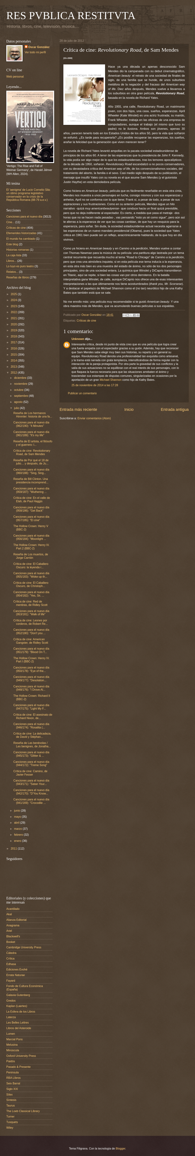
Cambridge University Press (23, 947)
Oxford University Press (21, 1055)
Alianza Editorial (16, 919)
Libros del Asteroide (18, 1028)
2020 (14, 324)
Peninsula (12, 1072)
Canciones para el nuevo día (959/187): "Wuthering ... (31, 490)
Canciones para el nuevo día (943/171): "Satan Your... (31, 782)
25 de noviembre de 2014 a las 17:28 (95, 385)
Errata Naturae (15, 975)
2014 (14, 360)
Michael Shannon (111, 379)
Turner (10, 1116)
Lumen (10, 1033)
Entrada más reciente (78, 409)
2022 (14, 312)
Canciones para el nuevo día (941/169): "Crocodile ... (31, 801)
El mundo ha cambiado (20, 238)
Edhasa (11, 964)
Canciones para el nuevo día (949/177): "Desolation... (31, 678)
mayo (18, 816)
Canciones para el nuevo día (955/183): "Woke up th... (31, 575)
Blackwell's (13, 936)
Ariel (9, 930)
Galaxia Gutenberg (18, 995)
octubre (19, 389)
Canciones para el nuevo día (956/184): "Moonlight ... (31, 537)
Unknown (78, 338)
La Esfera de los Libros (20, 1011)
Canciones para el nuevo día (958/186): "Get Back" (31, 509)
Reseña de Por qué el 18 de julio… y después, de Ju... (31, 462)
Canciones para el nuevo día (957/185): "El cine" (31, 518)
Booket (10, 941)
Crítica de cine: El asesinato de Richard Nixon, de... (32, 716)
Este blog (12, 244)
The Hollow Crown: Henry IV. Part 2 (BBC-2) (31, 546)
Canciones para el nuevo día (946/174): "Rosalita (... (31, 725)
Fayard (10, 980)
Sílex (9, 1094)
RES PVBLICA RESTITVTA (70, 15)
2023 (14, 306)
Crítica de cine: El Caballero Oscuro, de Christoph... (30, 584)
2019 (14, 330)
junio (17, 810)
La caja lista (13, 255)
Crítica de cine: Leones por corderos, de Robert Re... (30, 622)
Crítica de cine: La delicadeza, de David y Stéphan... (32, 735)
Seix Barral (13, 1083)
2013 (14, 366)
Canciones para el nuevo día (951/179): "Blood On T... (31, 650)
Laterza (11, 1017)
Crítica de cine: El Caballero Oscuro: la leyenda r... (30, 565)
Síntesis (11, 1099)
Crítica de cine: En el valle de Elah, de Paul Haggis (31, 499)
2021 (14, 318)
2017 (14, 342)
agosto (18, 401)
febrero (19, 834)
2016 (14, 348)
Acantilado (13, 908)
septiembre (21, 395)
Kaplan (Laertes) (16, 1006)
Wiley (9, 1127)
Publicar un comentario (82, 393)
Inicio (129, 409)
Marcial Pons (14, 1039)
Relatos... (12, 271)
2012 (14, 372)
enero (18, 840)
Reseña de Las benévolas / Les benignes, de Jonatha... (32, 744)
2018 (14, 336)
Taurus (10, 1105)
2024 (14, 300)
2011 (14, 848)
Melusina (12, 1044)
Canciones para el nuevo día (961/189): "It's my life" (31, 433)
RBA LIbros (13, 1077)
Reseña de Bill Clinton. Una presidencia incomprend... (30, 480)
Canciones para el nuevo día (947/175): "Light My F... (31, 707)
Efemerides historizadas (21, 233)
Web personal (15, 76)
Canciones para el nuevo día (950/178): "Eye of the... (31, 669)
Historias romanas (17, 249)
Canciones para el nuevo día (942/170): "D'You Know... (31, 792)
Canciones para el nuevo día (24, 216)
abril (17, 822)
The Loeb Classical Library (23, 1111)
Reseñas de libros (17, 277)
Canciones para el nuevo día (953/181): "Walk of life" (31, 612)
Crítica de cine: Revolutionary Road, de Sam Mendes (31, 452)
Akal (9, 914)
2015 (14, 354)
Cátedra (11, 952)
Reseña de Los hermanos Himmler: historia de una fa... (32, 415)
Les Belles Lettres (17, 1022)
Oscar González (38, 47)
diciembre (20, 377)
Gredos (11, 1000)
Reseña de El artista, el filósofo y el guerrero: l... (32, 443)
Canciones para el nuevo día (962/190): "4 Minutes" (31, 424)
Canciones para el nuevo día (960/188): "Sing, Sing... (31, 471)
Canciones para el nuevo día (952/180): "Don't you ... (31, 631)
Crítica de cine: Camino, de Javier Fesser (30, 773)
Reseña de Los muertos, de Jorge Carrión (30, 556)
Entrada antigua (175, 409)
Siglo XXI (12, 1088)
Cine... (10, 222)
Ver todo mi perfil (35, 52)
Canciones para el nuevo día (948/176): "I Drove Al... (31, 688)
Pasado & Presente (18, 1066)
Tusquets (12, 1122)
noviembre (21, 383)
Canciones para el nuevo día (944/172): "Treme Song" (31, 763)
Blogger (120, 1148)
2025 (14, 294)
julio (17, 408)
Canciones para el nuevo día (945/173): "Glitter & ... (31, 754)
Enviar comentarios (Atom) (94, 418)
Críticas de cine (86, 320)
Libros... (11, 260)
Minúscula (12, 1050)
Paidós (10, 1061)
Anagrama (12, 925)
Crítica (10, 958)
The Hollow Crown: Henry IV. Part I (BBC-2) (31, 660)
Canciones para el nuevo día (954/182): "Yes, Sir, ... (31, 594)
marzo (18, 828)
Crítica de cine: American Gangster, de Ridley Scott (30, 641)
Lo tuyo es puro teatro (20, 266)
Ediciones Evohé (16, 969)
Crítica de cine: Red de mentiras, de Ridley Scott (30, 603)
